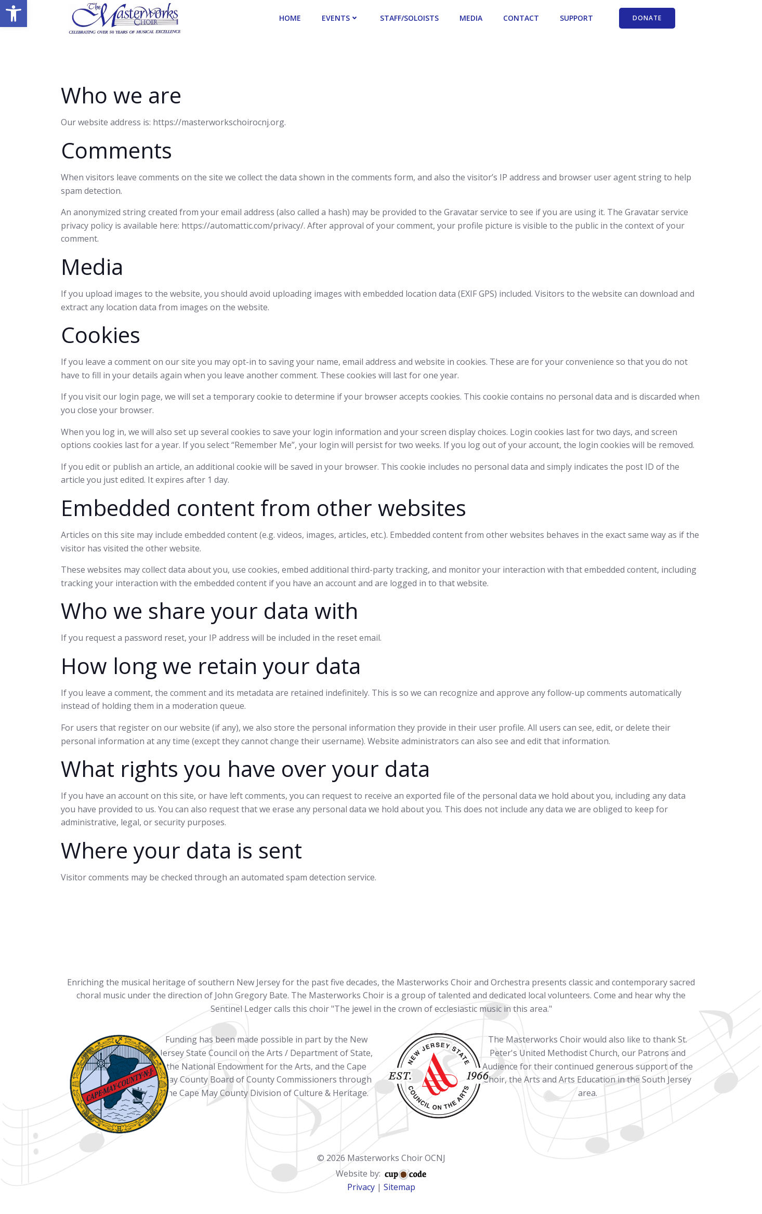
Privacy (361, 1174)
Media (472, 18)
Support (578, 18)
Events (342, 18)
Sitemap (399, 1174)
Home (292, 18)
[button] (13, 13)
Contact (523, 18)
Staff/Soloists (411, 18)
